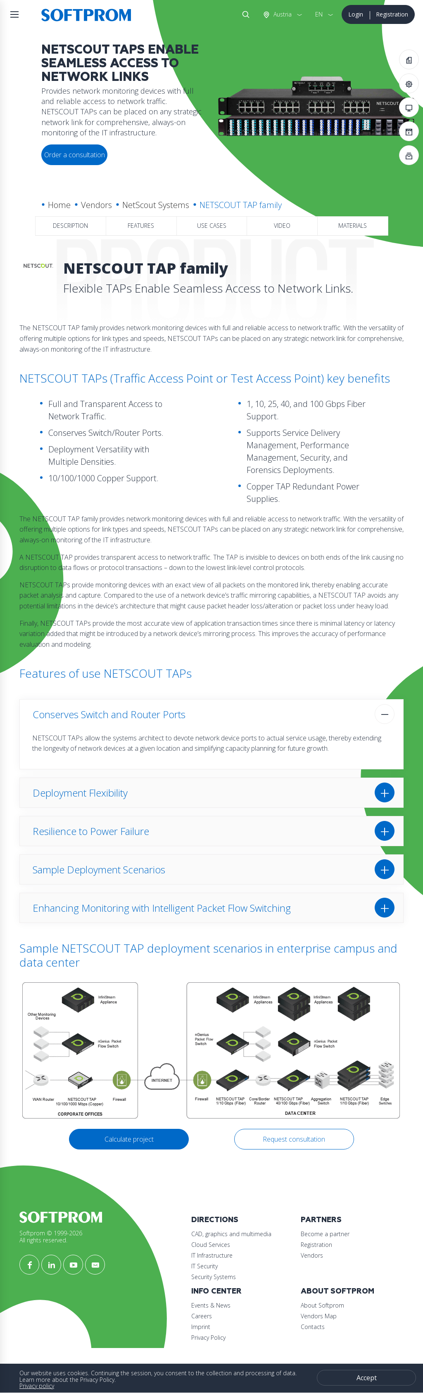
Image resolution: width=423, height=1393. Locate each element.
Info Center (216, 1291)
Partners (321, 1220)
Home (59, 204)
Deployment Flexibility (80, 792)
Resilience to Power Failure (91, 831)
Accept (366, 1377)
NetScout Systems (155, 204)
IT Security (204, 1266)
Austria (282, 14)
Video (282, 225)
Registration (392, 14)
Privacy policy (36, 1386)
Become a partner (325, 1234)
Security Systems (213, 1277)
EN (319, 14)
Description (70, 225)
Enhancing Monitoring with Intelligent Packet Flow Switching (162, 908)
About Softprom (337, 1291)
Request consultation (294, 1139)
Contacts (313, 1327)
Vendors (96, 204)
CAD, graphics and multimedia (231, 1234)
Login (355, 14)
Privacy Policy (208, 1337)
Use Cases (211, 225)
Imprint (200, 1327)
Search (244, 14)
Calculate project (129, 1139)
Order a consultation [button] (74, 154)
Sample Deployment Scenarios (99, 869)
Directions (214, 1220)
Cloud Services (210, 1245)
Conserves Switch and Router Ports (109, 714)
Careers (201, 1316)
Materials (352, 225)
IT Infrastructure (212, 1255)
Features (141, 225)
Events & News (211, 1305)
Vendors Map (319, 1316)
